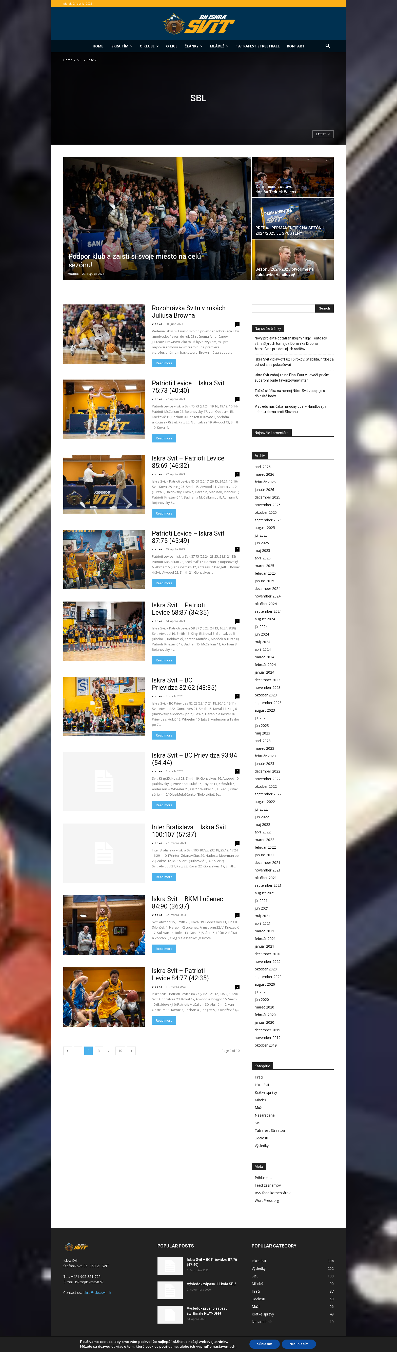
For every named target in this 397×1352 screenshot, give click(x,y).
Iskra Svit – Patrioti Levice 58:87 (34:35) (180, 609)
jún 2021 (262, 908)
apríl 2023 (263, 740)
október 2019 (266, 1045)
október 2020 (266, 969)
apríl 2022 (263, 832)
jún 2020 (262, 999)
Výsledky (262, 1145)
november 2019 (268, 1037)
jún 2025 (262, 542)
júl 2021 (261, 900)
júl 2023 (261, 717)
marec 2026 (264, 474)
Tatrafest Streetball (258, 46)
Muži (259, 1107)
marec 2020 (264, 1007)
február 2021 (265, 938)
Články (194, 46)
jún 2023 (262, 725)
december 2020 (267, 953)
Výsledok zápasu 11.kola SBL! (211, 1284)
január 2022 (264, 854)
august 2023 (265, 710)
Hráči (259, 1077)
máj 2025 (262, 550)
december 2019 (267, 1030)
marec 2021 (264, 931)
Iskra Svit (262, 1084)
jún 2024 (262, 634)
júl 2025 (261, 535)
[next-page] (131, 1051)
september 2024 (268, 611)
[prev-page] (67, 1051)
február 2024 (265, 664)
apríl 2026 (263, 466)
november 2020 (268, 961)
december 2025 (267, 497)
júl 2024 (261, 626)
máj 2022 (262, 824)
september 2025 (268, 520)
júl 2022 (261, 809)
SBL (79, 60)
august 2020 (265, 984)
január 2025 (264, 580)
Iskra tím (121, 46)
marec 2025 (264, 565)
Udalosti (261, 1138)
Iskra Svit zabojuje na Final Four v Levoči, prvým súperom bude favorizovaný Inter (292, 377)
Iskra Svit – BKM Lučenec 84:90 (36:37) (187, 902)
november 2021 (268, 870)
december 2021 (267, 862)
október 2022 (266, 786)
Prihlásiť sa (263, 1177)
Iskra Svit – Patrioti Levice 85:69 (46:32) (188, 462)
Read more (164, 363)
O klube (149, 46)
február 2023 (265, 756)
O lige (171, 46)
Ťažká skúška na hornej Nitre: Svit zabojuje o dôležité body (290, 393)
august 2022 (265, 801)
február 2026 (265, 482)
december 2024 (267, 588)
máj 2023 (262, 733)
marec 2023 (264, 748)
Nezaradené (265, 1115)
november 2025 (268, 504)
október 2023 (266, 695)
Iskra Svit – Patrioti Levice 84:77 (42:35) (180, 974)
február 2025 (265, 573)
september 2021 (268, 885)
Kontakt (296, 46)
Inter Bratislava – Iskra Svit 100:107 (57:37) (189, 831)
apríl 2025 (263, 558)
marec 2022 (264, 839)
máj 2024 (262, 641)
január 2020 (264, 1022)
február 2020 (265, 1014)
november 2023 (268, 687)
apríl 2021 (263, 923)
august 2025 (265, 527)
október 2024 (266, 603)
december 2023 (267, 679)
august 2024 (265, 619)
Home (98, 46)
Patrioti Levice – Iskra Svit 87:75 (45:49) (188, 537)
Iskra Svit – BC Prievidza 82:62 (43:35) (184, 684)
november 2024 (268, 596)
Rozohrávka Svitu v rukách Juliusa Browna (189, 311)
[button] (328, 46)
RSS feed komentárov (272, 1192)
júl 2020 (261, 991)
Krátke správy (266, 1092)
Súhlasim (264, 1344)
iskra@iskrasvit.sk (97, 1292)
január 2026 (264, 489)
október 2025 (266, 512)
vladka (73, 274)
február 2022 (265, 847)
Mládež (219, 46)
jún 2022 (262, 816)
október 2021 (266, 877)
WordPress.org (267, 1200)
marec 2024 (264, 657)
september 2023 (268, 702)
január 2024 (264, 672)
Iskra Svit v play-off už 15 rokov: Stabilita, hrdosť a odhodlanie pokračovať (294, 362)
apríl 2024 (263, 649)
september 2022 (268, 794)
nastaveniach (224, 1346)
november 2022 (268, 778)
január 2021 (264, 946)
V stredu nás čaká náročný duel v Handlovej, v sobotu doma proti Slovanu (291, 409)
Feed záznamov (268, 1185)
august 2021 (265, 893)
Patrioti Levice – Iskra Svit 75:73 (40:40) (188, 387)
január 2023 (264, 763)
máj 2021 (262, 915)
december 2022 (267, 771)
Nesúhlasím (298, 1344)
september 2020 (268, 976)
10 (120, 1051)
